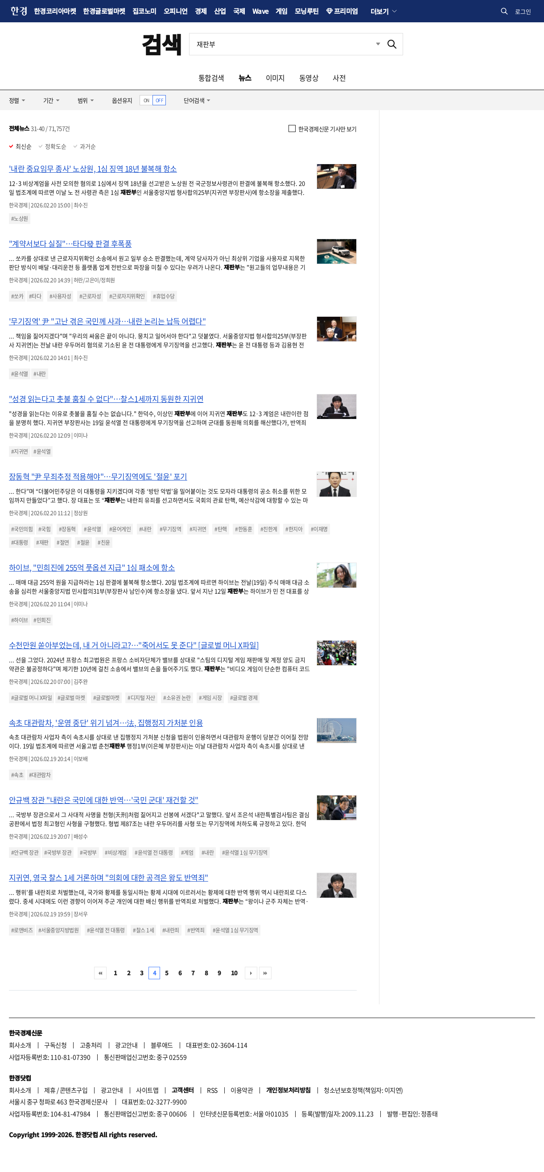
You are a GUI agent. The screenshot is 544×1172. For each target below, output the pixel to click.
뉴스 (245, 77)
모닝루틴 (307, 11)
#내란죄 (170, 930)
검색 (161, 44)
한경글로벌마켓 (104, 11)
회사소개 (20, 1044)
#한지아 (293, 529)
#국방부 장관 (57, 853)
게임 (282, 11)
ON (146, 100)
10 (234, 973)
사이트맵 (147, 1089)
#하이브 (19, 620)
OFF (159, 100)
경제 (201, 11)
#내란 (39, 374)
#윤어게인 (120, 529)
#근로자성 (90, 296)
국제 (239, 11)
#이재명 (319, 529)
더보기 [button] (379, 11)
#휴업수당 (163, 296)
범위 (83, 100)
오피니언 (176, 11)
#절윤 (83, 542)
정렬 (14, 100)
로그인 (523, 11)
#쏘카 (17, 296)
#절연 (63, 542)
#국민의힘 (22, 529)
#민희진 (41, 620)
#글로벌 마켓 (71, 698)
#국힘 (44, 529)
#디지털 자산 (141, 698)
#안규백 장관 (24, 853)
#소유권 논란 (176, 698)
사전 (339, 77)
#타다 (35, 296)
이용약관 (242, 1089)
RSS (212, 1089)
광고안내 (126, 1044)
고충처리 (91, 1044)
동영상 (308, 77)
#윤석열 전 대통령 (154, 853)
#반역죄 (195, 930)
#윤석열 (19, 374)
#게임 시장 (210, 698)
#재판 (42, 542)
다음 (251, 973)
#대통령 (19, 542)
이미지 (275, 77)
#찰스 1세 (143, 930)
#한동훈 (243, 529)
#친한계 (268, 529)
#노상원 (19, 219)
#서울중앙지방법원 (58, 930)
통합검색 (211, 77)
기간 (48, 100)
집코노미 (144, 11)
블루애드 (162, 1044)
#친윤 (104, 542)
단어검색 (194, 100)
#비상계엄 (115, 853)
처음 (100, 973)
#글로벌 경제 (243, 698)
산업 (220, 11)
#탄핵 (220, 529)
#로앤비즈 (22, 930)
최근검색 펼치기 (371, 44)
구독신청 (55, 1044)
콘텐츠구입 (73, 1089)
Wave (260, 11)
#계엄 (187, 853)
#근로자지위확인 (127, 296)
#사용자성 (60, 296)
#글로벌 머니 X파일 (31, 698)
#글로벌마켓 (106, 698)
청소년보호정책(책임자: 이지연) (363, 1089)
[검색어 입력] (285, 44)
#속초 (17, 775)
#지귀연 (19, 451)
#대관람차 (39, 775)
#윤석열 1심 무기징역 (245, 853)
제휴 (49, 1089)
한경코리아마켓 (55, 11)
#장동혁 (67, 529)
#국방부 (88, 853)
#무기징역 (170, 529)
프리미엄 (346, 11)
